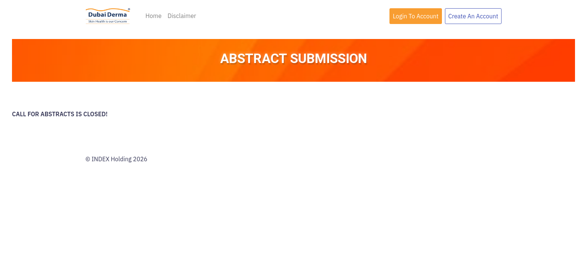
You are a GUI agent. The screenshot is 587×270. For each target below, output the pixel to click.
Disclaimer (182, 16)
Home (153, 16)
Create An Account (473, 16)
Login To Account (416, 16)
